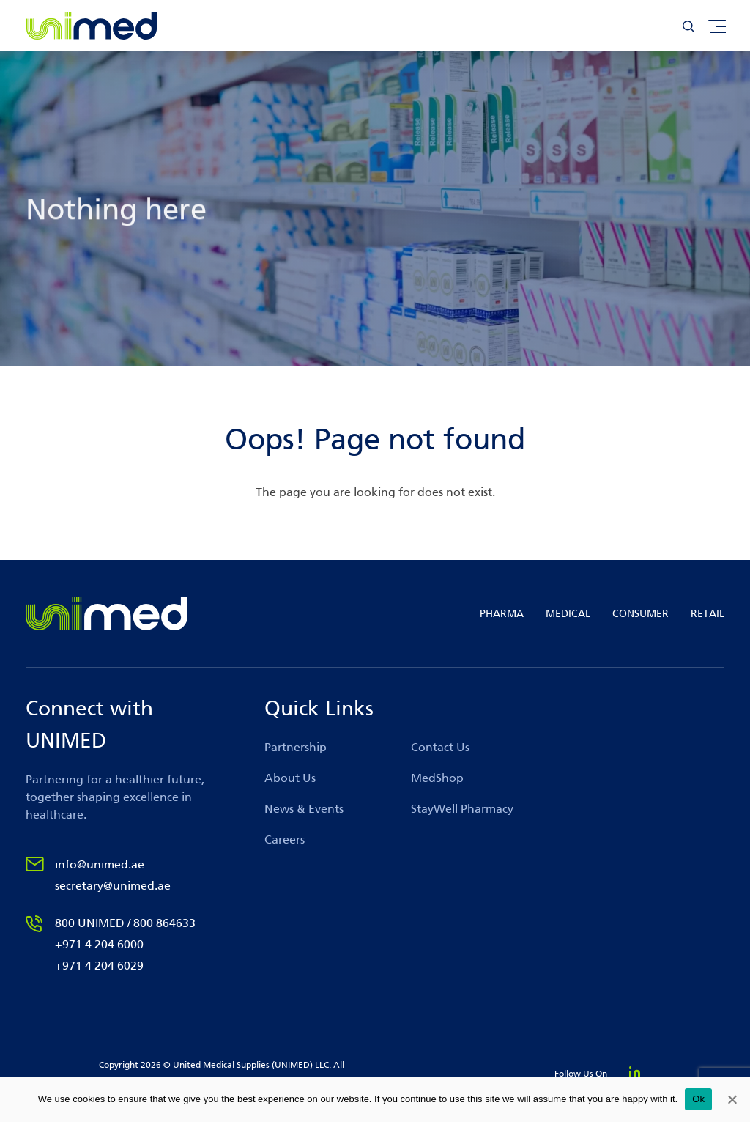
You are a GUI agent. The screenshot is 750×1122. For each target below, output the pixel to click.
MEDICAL (568, 614)
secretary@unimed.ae (113, 886)
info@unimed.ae (99, 864)
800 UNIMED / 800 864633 (125, 923)
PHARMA (502, 614)
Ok (698, 1098)
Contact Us (440, 747)
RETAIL (707, 614)
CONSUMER (640, 614)
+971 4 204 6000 (99, 944)
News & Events (304, 809)
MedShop (437, 778)
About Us (290, 778)
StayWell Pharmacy (462, 809)
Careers (284, 839)
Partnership (295, 747)
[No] (731, 1099)
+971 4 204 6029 (99, 965)
